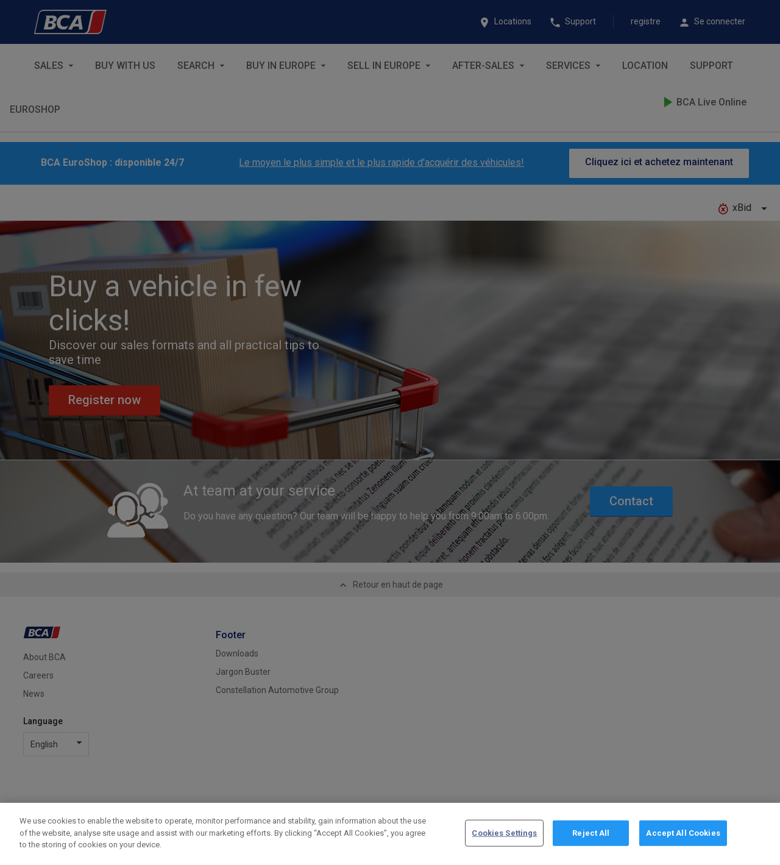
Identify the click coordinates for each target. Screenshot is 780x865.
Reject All (590, 850)
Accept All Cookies (683, 850)
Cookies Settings (504, 850)
